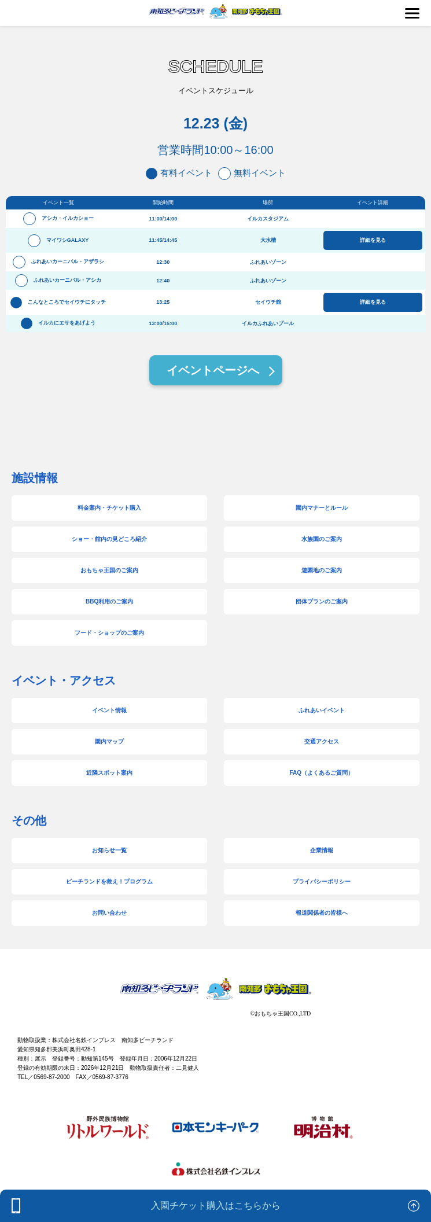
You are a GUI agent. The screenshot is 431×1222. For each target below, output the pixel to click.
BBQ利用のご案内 (109, 601)
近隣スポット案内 (109, 773)
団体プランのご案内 (322, 601)
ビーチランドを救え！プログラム (109, 881)
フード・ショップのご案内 (109, 633)
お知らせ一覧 (109, 850)
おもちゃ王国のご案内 (109, 570)
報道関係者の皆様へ (322, 913)
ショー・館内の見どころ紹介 (109, 539)
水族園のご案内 (321, 539)
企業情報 (321, 850)
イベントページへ (213, 370)
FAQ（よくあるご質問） (322, 773)
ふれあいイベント (322, 710)
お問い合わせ (109, 913)
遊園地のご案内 (321, 570)
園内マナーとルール (322, 508)
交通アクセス (321, 741)
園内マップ (109, 741)
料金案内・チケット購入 (109, 508)
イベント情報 (109, 710)
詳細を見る (373, 240)
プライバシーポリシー (322, 881)
